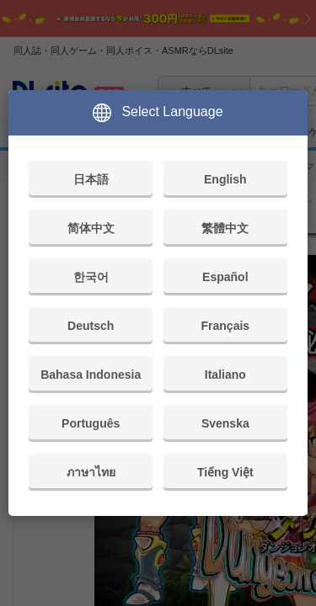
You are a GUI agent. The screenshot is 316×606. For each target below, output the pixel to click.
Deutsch (90, 325)
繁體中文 (225, 228)
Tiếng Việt (225, 472)
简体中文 (91, 228)
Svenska (225, 423)
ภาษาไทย (91, 472)
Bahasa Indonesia (90, 374)
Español (225, 277)
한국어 (91, 277)
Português (91, 423)
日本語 (91, 179)
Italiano (225, 374)
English (225, 179)
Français (225, 325)
